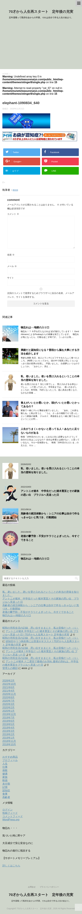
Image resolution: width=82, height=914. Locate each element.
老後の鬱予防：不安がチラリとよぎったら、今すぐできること (38, 612)
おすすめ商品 (10, 757)
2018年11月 (9, 741)
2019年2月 (8, 734)
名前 (11, 254)
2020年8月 (8, 697)
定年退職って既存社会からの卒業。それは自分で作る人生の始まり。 (41, 901)
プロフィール (10, 760)
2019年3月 (8, 731)
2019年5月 (8, 724)
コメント (13, 214)
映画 (4, 780)
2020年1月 (8, 710)
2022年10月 (9, 684)
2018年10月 (9, 744)
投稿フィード (10, 813)
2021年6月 (8, 687)
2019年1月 (8, 737)
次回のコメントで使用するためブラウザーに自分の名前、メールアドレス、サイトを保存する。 (40, 295)
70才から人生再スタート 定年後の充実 (41, 12)
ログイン (7, 809)
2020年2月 (8, 707)
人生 (4, 763)
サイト (10, 277)
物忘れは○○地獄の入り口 (35, 327)
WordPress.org (10, 819)
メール (12, 266)
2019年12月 (9, 714)
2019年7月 (8, 717)
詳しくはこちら (11, 865)
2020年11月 (9, 694)
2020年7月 (8, 700)
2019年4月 (8, 727)
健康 (4, 773)
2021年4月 (8, 690)
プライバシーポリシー (49, 887)
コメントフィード (12, 816)
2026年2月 (8, 680)
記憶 (4, 787)
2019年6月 (8, 721)
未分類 (6, 783)
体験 (4, 770)
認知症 (6, 790)
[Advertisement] (41, 45)
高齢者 (6, 797)
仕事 (4, 767)
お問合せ (32, 887)
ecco (15, 190)
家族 (4, 777)
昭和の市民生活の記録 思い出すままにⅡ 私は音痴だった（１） (40, 627)
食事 (4, 793)
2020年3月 (8, 704)
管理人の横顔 (10, 668)
